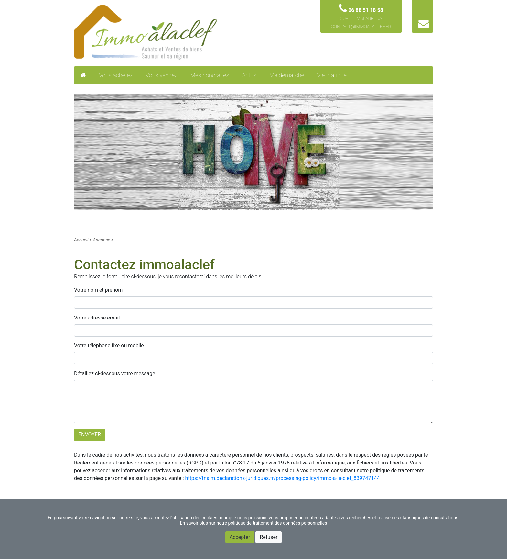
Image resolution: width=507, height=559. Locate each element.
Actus (249, 75)
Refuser (268, 537)
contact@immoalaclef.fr (361, 26)
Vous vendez (161, 75)
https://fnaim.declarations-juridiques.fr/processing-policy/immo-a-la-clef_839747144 (282, 478)
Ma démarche (286, 75)
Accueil (81, 239)
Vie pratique (332, 75)
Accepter (240, 537)
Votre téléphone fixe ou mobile (109, 345)
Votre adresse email (97, 318)
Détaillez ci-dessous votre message (114, 373)
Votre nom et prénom (98, 290)
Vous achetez (116, 75)
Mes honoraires (209, 75)
